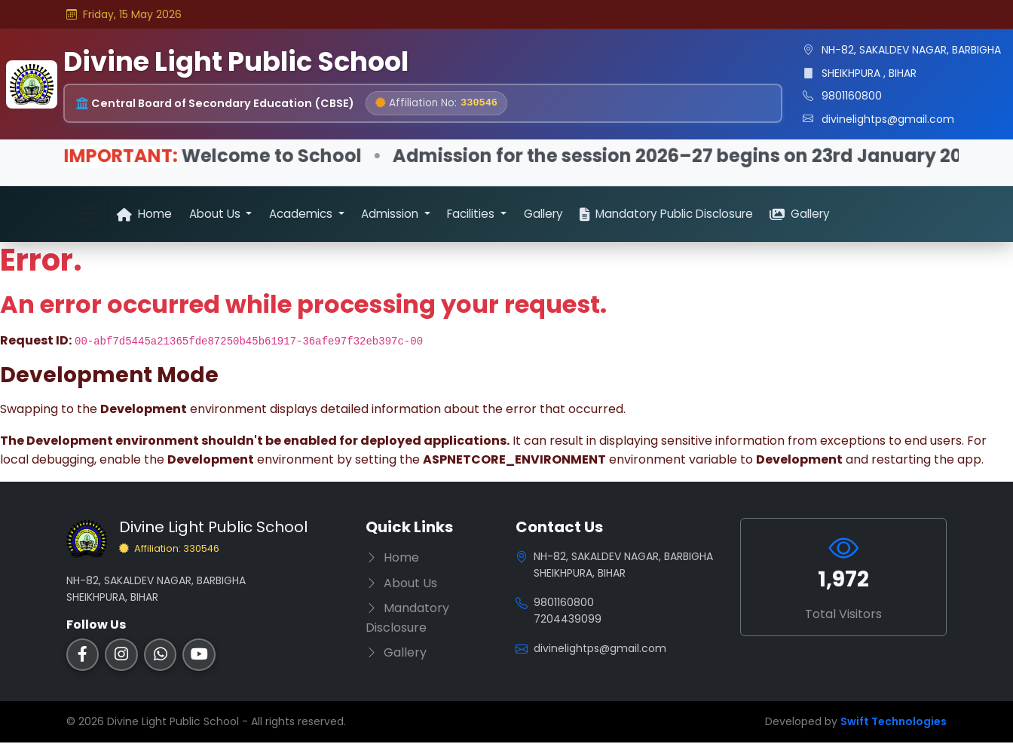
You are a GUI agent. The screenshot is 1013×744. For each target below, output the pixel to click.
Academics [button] (302, 214)
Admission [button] (391, 214)
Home (144, 214)
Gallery (543, 214)
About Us (401, 583)
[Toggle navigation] (87, 214)
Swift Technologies (893, 722)
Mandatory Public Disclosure (666, 214)
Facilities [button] (472, 214)
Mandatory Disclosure (407, 619)
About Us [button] (216, 214)
